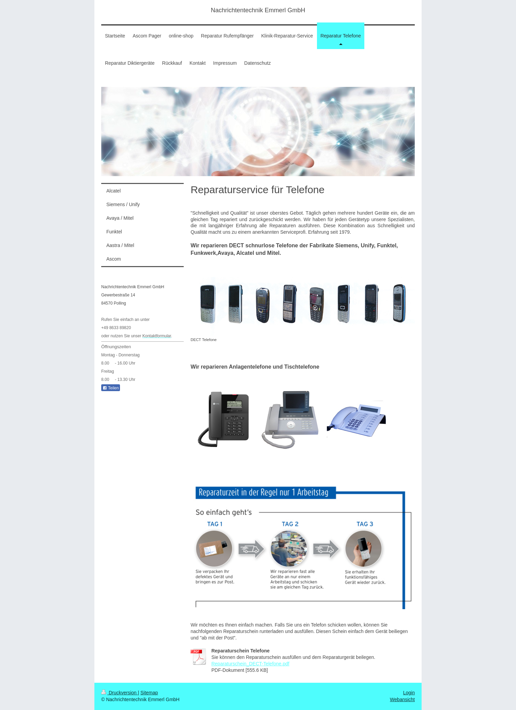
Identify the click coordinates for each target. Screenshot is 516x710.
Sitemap (149, 692)
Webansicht (402, 699)
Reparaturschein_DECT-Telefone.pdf (250, 663)
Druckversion (119, 692)
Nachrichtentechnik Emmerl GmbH (258, 10)
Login (409, 692)
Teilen (111, 388)
